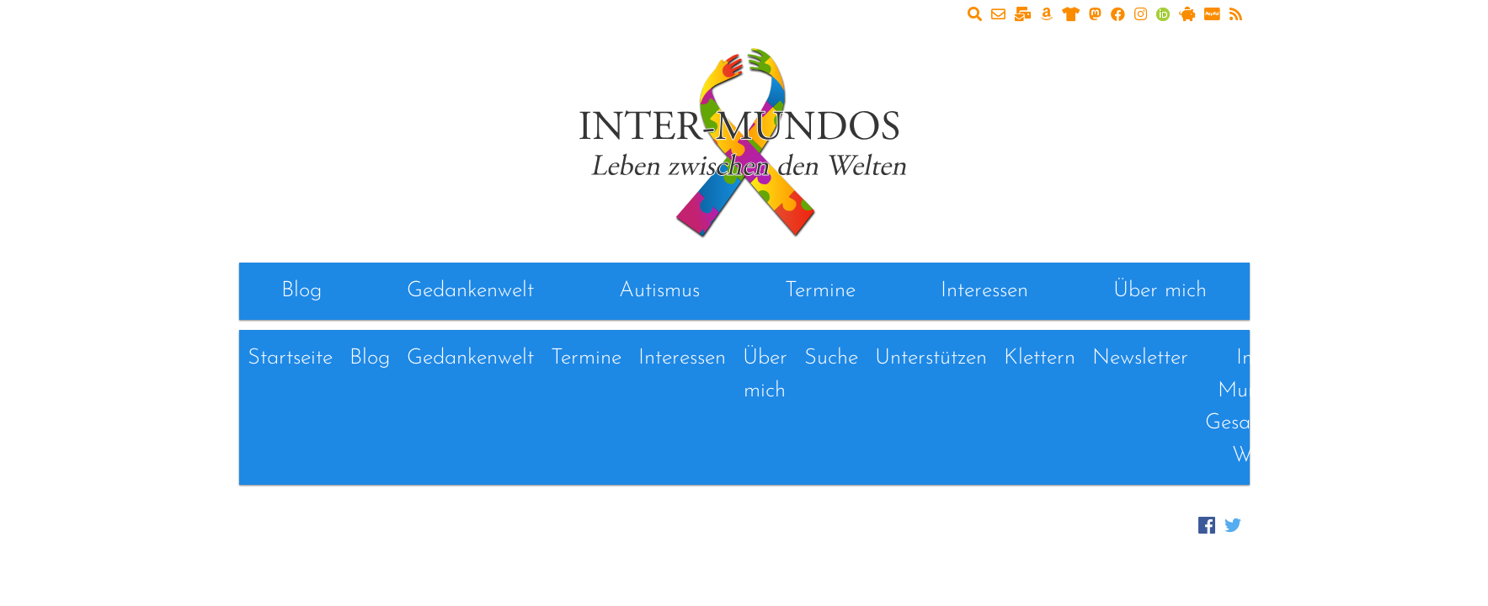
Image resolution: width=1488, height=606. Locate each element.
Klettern (1039, 358)
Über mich (1160, 290)
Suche (831, 358)
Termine (820, 290)
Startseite (290, 358)
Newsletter (1140, 358)
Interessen (984, 290)
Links (1356, 358)
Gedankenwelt (470, 290)
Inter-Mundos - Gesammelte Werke (1260, 406)
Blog (301, 290)
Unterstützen (931, 358)
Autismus (659, 290)
